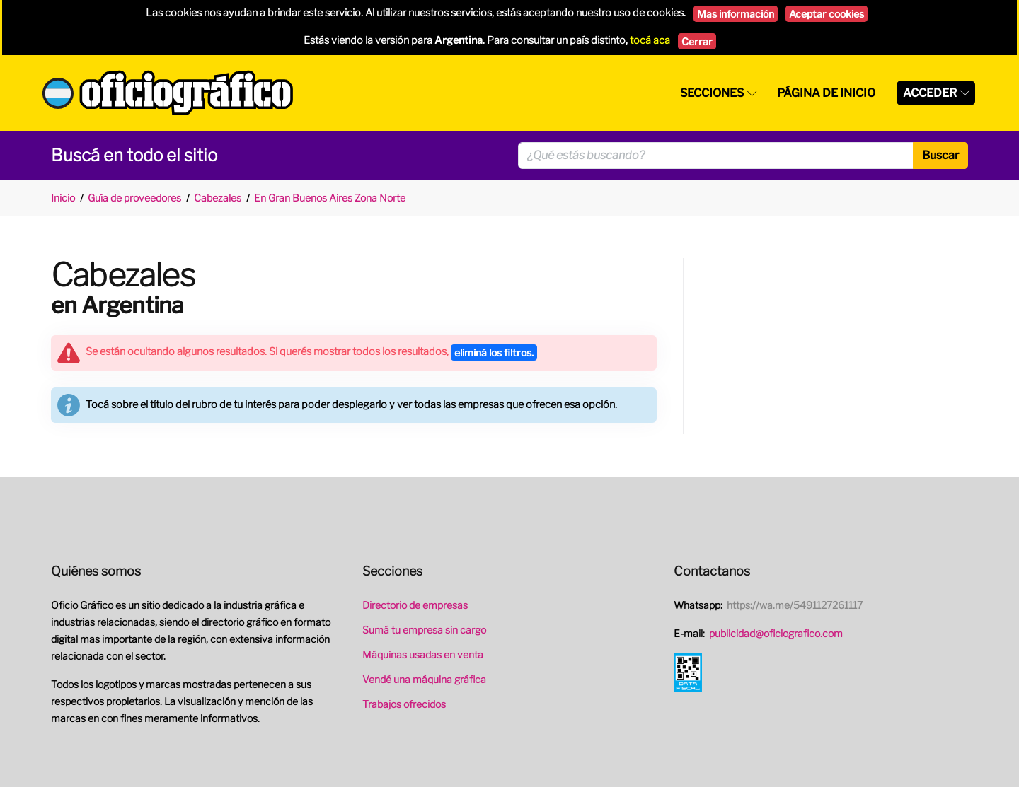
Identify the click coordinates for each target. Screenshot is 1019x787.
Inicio (63, 198)
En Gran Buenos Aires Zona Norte (329, 198)
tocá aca (650, 40)
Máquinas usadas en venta (422, 654)
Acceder (930, 93)
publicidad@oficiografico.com (776, 633)
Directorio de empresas (415, 605)
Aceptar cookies (826, 14)
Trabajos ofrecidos (404, 704)
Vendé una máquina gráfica (424, 679)
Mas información (735, 14)
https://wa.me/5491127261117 (795, 605)
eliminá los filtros (494, 352)
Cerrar (697, 41)
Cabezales (217, 198)
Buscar (940, 155)
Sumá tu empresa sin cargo (424, 630)
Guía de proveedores (134, 198)
